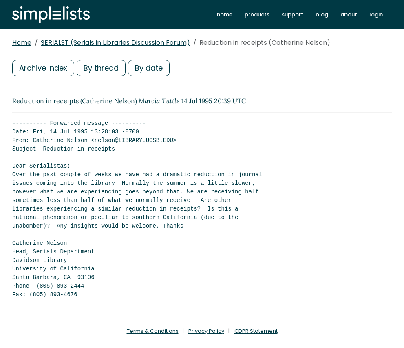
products (257, 14)
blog (322, 14)
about (348, 14)
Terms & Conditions (153, 331)
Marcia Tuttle (159, 101)
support (292, 14)
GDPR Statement (256, 331)
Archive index (43, 68)
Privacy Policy (206, 331)
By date (149, 68)
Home (21, 42)
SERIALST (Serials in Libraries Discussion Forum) (115, 42)
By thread (101, 68)
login (376, 14)
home (224, 14)
